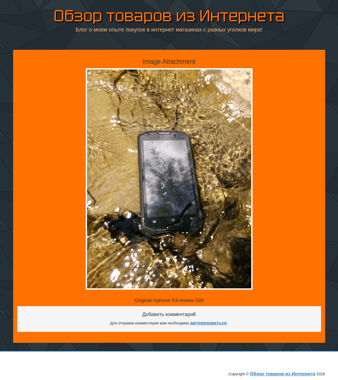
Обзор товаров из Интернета (169, 16)
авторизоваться (208, 323)
